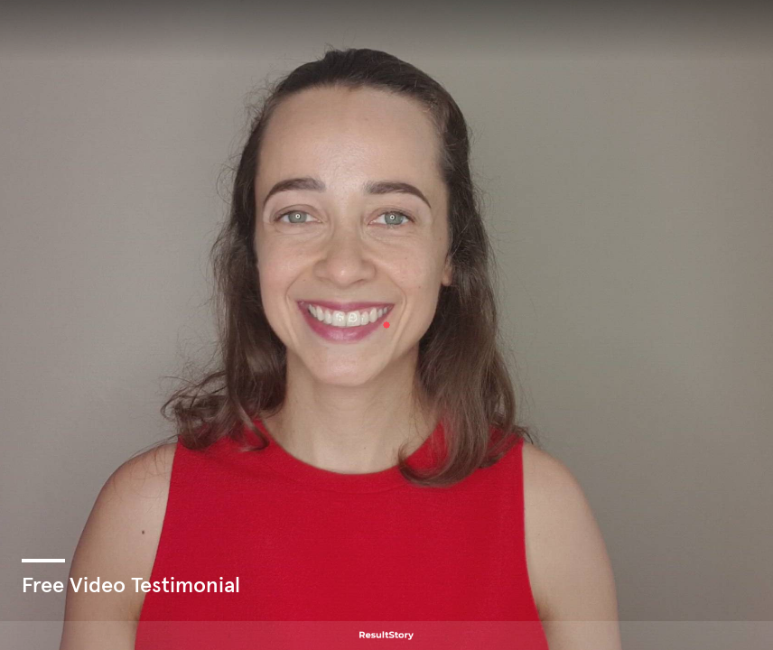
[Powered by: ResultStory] (386, 635)
